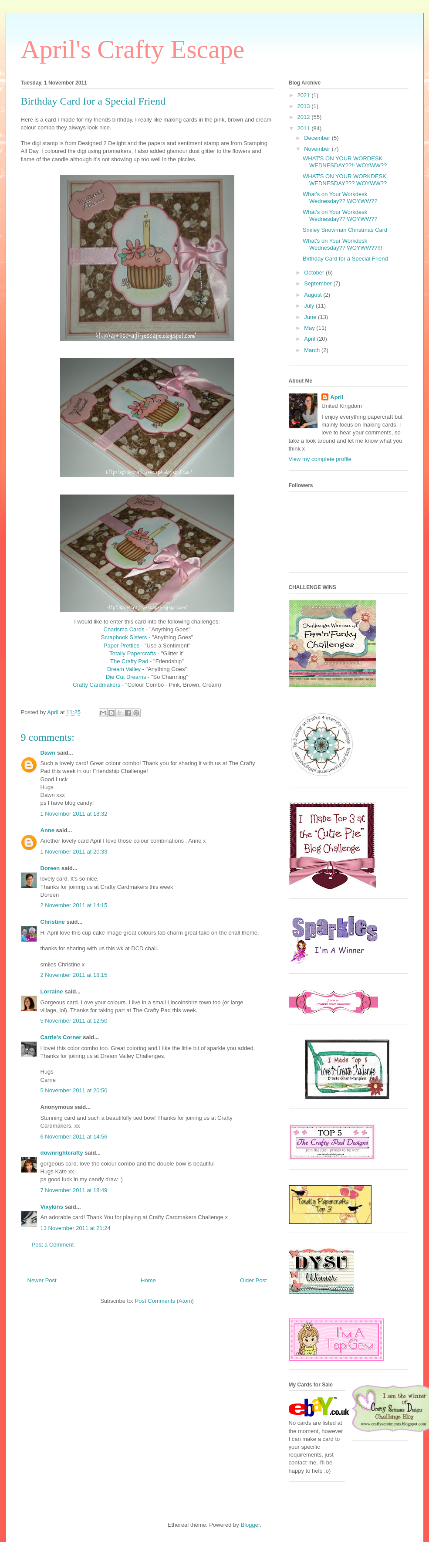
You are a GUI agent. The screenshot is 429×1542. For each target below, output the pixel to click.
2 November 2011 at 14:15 (74, 905)
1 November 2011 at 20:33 (74, 851)
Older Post (253, 1280)
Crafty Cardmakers (96, 684)
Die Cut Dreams (126, 677)
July (310, 305)
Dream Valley (124, 669)
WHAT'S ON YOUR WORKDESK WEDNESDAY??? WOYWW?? (345, 179)
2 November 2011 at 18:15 (74, 975)
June (311, 317)
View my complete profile (320, 459)
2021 (304, 95)
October (315, 272)
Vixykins (52, 1206)
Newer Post (42, 1280)
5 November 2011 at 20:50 (74, 1090)
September (318, 283)
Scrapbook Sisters (124, 637)
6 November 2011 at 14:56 (74, 1136)
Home (148, 1280)
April (310, 339)
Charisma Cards (124, 629)
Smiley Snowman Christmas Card (345, 230)
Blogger (250, 1525)
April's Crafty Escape (133, 49)
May (310, 328)
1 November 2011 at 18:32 (74, 813)
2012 (304, 117)
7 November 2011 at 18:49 (74, 1190)
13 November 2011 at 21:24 (76, 1228)
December (318, 138)
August (313, 294)
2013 (304, 106)
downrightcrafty (62, 1152)
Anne (48, 830)
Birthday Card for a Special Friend (345, 258)
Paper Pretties (121, 645)
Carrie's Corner (61, 1037)
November (318, 149)
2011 (304, 128)
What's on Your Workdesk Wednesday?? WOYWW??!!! (342, 244)
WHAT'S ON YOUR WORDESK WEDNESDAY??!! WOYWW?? (345, 162)
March (312, 350)
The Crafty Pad (129, 661)
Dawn (48, 752)
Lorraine (52, 991)
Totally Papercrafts (132, 653)
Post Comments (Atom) (164, 1301)
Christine (53, 921)
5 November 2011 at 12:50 (74, 1020)
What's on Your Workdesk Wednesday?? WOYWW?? (340, 197)
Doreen (50, 868)
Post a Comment (53, 1244)
